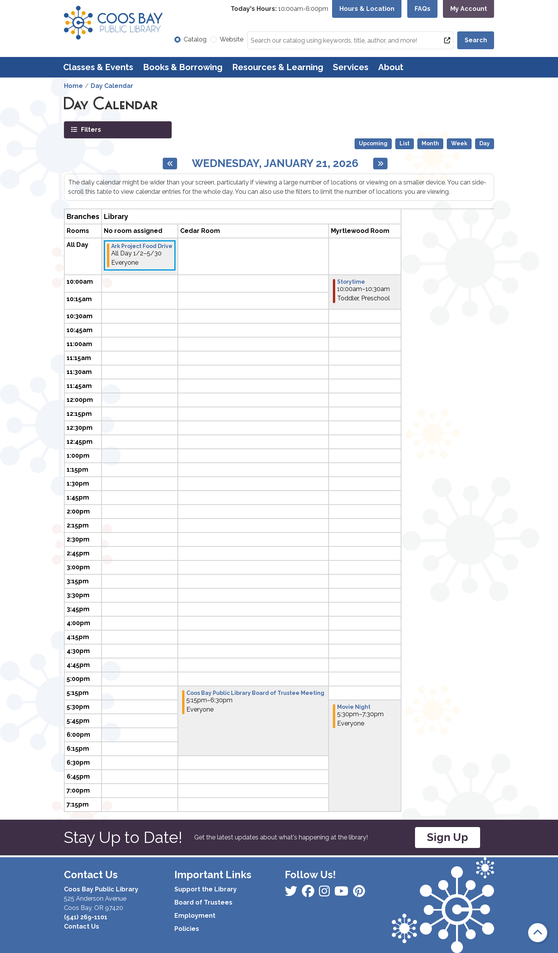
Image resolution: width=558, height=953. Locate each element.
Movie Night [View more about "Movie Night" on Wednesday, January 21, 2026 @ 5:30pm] (353, 707)
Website (231, 39)
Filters (90, 129)
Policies (186, 928)
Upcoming (373, 143)
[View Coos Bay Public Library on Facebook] (292, 893)
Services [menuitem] (351, 67)
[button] (279, 9)
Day (484, 143)
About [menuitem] (390, 67)
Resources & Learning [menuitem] (277, 67)
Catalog (195, 39)
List (405, 143)
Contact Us (81, 926)
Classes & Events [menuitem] (98, 67)
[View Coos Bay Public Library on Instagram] (309, 893)
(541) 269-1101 (85, 917)
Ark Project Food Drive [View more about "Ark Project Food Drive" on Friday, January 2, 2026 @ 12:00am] (141, 246)
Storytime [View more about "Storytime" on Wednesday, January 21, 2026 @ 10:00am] (351, 281)
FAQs (423, 8)
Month (430, 143)
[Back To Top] (537, 932)
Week (459, 143)
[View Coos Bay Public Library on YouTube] (359, 893)
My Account (468, 8)
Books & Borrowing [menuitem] (182, 67)
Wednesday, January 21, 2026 (275, 163)
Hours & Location (366, 8)
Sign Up (447, 837)
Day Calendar (112, 86)
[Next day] (380, 163)
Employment (194, 915)
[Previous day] (170, 163)
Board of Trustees (203, 902)
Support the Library (205, 889)
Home (73, 86)
